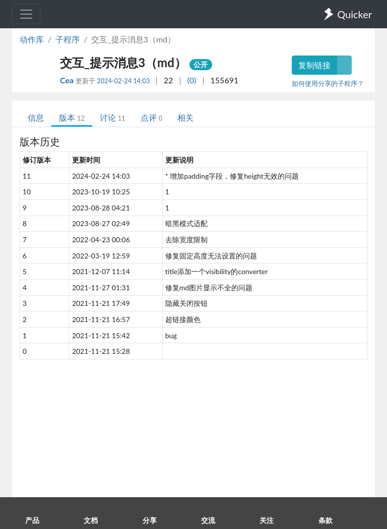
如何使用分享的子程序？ (328, 83)
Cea (68, 80)
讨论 (112, 117)
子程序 (67, 39)
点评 (151, 117)
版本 (72, 117)
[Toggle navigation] (26, 14)
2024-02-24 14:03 (123, 81)
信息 (36, 117)
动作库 (32, 39)
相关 (185, 117)
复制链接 (314, 65)
